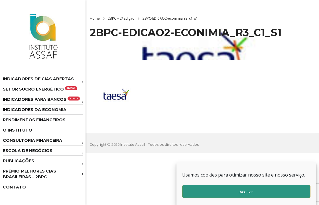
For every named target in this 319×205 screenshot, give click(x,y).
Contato (14, 187)
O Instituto (17, 130)
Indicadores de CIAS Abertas (38, 78)
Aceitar (246, 191)
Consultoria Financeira (32, 140)
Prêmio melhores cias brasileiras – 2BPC (29, 174)
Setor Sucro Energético (40, 89)
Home (95, 18)
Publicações (18, 160)
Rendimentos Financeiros (34, 119)
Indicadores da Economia (34, 109)
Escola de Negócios (27, 150)
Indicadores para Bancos (41, 99)
